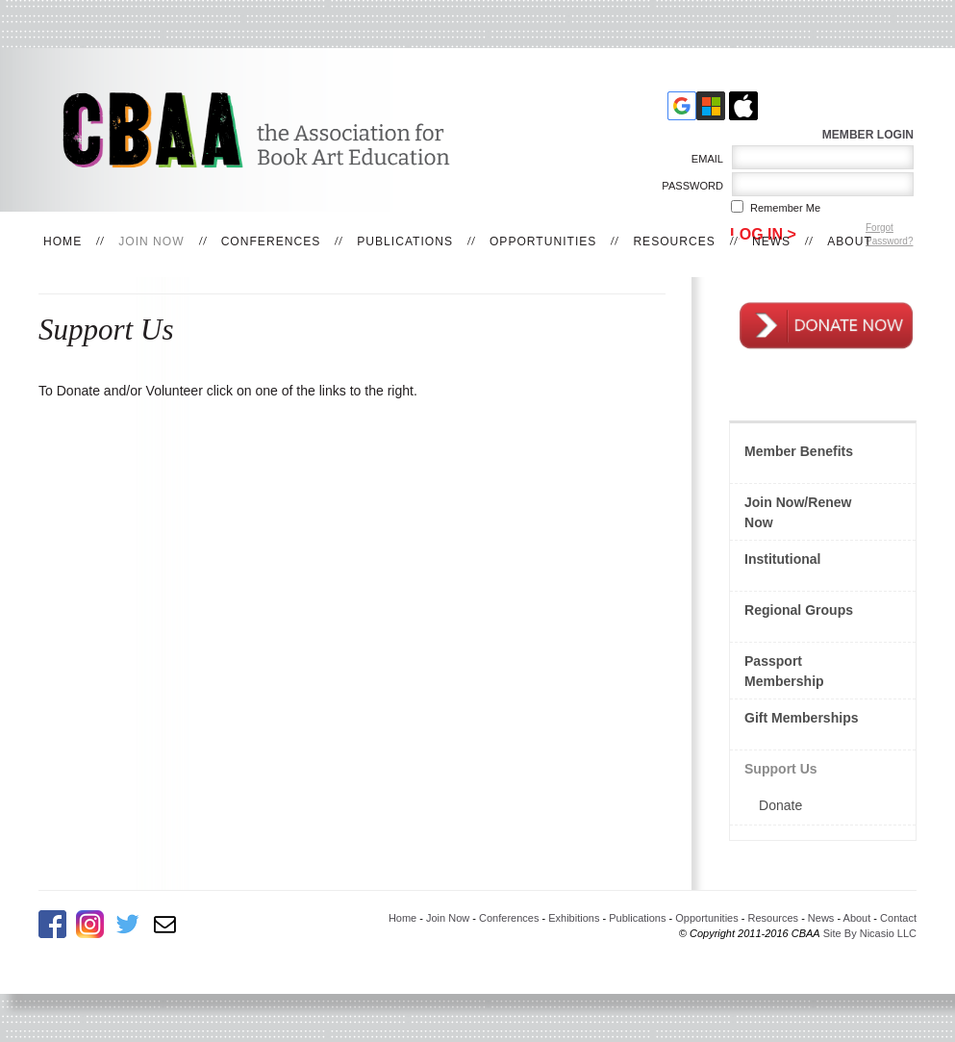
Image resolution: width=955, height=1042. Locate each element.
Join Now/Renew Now (797, 512)
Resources (674, 241)
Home (62, 241)
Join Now (151, 241)
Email (703, 159)
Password (689, 185)
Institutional (782, 559)
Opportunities (543, 241)
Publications (405, 241)
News (771, 241)
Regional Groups (798, 610)
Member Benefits (798, 451)
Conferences (271, 241)
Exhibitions (573, 918)
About (849, 241)
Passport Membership (784, 671)
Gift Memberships (801, 717)
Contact (898, 918)
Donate (780, 805)
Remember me (785, 208)
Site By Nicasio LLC (870, 933)
